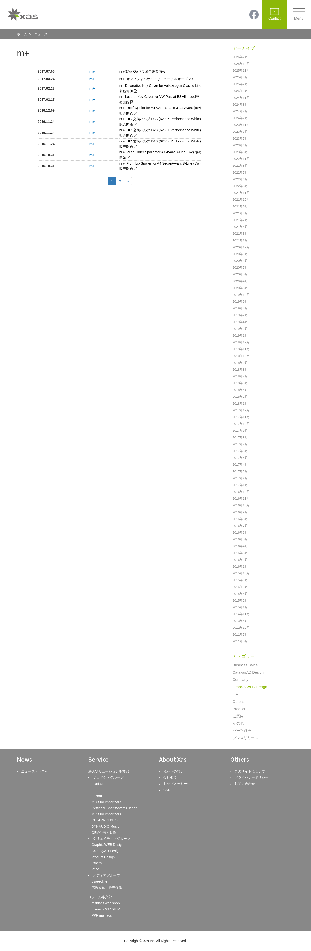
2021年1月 (240, 240)
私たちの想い (173, 771)
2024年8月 (240, 104)
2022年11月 (241, 159)
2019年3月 (240, 329)
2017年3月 (240, 471)
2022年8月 (240, 165)
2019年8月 (240, 308)
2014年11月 (241, 614)
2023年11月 (241, 125)
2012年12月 (241, 627)
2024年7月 (240, 111)
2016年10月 (241, 505)
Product (239, 709)
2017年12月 (241, 410)
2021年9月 (240, 206)
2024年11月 (241, 97)
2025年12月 (241, 64)
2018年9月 (240, 362)
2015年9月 (240, 580)
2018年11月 (241, 349)
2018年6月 (240, 383)
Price (95, 869)
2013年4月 (240, 621)
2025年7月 (240, 84)
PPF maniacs (102, 915)
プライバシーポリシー (251, 777)
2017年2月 (240, 478)
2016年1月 (240, 566)
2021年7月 (240, 220)
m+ (235, 694)
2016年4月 (240, 546)
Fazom (97, 796)
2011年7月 (240, 634)
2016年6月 (240, 532)
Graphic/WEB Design (250, 687)
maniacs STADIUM (106, 909)
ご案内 (238, 716)
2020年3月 (240, 288)
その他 (238, 723)
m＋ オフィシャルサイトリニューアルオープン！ (157, 79)
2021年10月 (241, 199)
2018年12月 (241, 342)
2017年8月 (240, 437)
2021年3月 (240, 233)
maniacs (98, 784)
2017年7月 (240, 444)
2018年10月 (241, 356)
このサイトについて (249, 771)
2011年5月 (240, 641)
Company (240, 680)
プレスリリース (245, 738)
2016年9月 (240, 512)
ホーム (22, 34)
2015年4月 (240, 593)
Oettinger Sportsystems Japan (114, 808)
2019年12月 (241, 295)
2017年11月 (241, 417)
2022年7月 (240, 172)
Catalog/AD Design (248, 672)
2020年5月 (240, 274)
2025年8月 (240, 77)
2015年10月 (241, 573)
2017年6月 (240, 451)
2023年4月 (240, 145)
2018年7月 (240, 376)
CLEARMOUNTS (105, 820)
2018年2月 (240, 396)
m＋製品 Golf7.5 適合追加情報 (142, 71)
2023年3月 (240, 152)
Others (97, 863)
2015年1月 (240, 607)
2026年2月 (240, 57)
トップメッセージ (176, 784)
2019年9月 (240, 301)
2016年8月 (240, 519)
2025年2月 (240, 91)
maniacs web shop (106, 903)
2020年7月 (240, 267)
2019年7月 (240, 315)
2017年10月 (241, 424)
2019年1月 (240, 335)
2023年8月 (240, 131)
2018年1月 (240, 403)
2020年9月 (240, 254)
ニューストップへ (34, 771)
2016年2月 (240, 560)
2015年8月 (240, 587)
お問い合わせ (244, 784)
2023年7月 (240, 138)
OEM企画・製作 (104, 833)
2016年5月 (240, 539)
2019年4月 (240, 322)
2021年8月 (240, 213)
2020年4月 (240, 281)
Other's (238, 701)
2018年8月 (240, 369)
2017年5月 (240, 458)
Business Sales (245, 665)
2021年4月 (240, 227)
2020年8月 (240, 261)
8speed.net (100, 881)
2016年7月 (240, 526)
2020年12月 (241, 247)
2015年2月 (240, 600)
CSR (167, 790)
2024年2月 (240, 118)
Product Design (103, 857)
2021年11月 (241, 193)
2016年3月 (240, 553)
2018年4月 (240, 390)
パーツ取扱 (242, 730)
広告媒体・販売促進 (107, 888)
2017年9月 (240, 430)
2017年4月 (240, 464)
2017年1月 (240, 485)
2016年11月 (241, 498)
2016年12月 (241, 492)
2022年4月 (240, 179)
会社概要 (170, 777)
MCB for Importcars (106, 802)
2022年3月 (240, 186)
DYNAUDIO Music (105, 826)
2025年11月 (241, 70)
